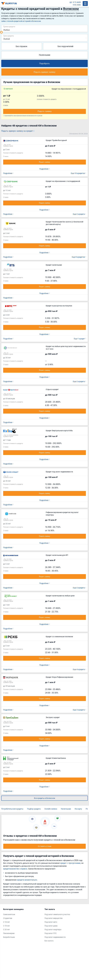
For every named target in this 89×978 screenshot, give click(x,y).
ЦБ (70, 2)
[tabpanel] (22, 924)
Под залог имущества (53, 918)
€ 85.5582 (77, 5)
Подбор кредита (34, 809)
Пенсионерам (8, 933)
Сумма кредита (9, 26)
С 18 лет (6, 922)
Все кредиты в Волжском (44, 798)
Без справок (21, 46)
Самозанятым (9, 914)
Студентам (7, 918)
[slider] (1, 32)
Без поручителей (65, 46)
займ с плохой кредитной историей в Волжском (21, 21)
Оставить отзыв (44, 846)
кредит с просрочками (70, 863)
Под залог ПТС (50, 933)
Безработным (9, 937)
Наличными (44, 54)
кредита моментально (27, 879)
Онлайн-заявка (50, 809)
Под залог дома (50, 926)
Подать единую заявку (44, 72)
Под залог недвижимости (55, 937)
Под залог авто (50, 922)
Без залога (48, 940)
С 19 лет (6, 926)
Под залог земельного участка (57, 914)
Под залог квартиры (52, 929)
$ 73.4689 (77, 2)
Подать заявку (45, 111)
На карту (78, 809)
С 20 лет (6, 929)
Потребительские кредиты (12, 809)
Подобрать (44, 63)
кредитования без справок (15, 868)
